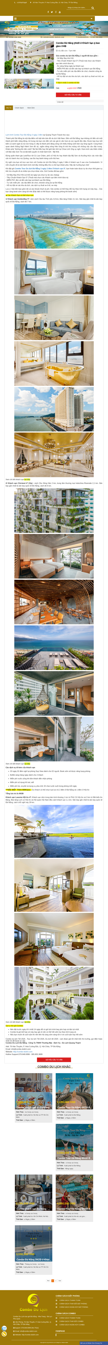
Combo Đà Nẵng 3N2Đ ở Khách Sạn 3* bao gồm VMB (34, 1259)
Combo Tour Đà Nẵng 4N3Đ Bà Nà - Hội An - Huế (74, 1158)
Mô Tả (8, 108)
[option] (29, 57)
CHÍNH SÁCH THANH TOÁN (69, 1300)
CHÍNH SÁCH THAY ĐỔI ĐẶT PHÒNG (73, 1304)
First (48, 1281)
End (60, 1281)
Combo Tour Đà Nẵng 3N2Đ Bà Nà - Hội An (74, 1107)
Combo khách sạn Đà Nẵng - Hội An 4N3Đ (32, 1208)
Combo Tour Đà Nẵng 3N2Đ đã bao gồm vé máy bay (74, 1208)
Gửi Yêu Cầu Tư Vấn (73, 95)
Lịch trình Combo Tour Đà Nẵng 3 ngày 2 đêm (24, 135)
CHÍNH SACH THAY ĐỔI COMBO (71, 1321)
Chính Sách (19, 108)
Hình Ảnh (31, 108)
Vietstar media (64, 1342)
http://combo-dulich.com (22, 1052)
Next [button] (51, 85)
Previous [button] (6, 85)
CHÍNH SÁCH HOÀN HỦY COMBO (72, 1325)
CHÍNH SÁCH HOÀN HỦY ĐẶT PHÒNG (73, 1307)
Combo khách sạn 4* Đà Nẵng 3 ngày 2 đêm (34, 1107)
